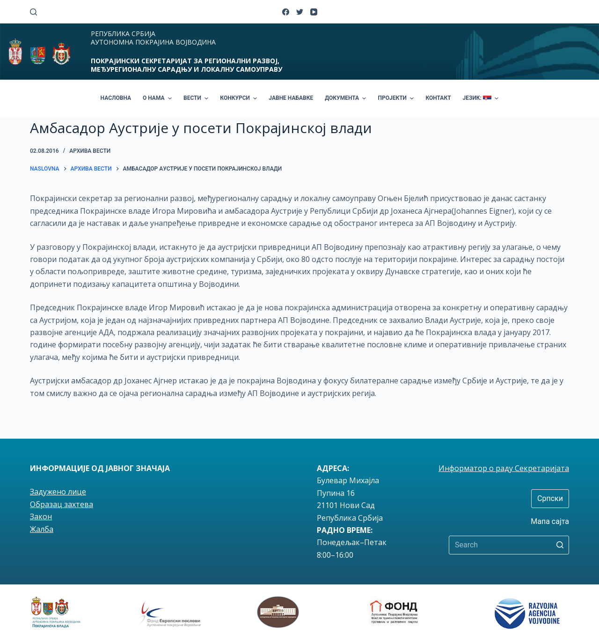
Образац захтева (61, 504)
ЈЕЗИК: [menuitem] (482, 98)
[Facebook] (285, 11)
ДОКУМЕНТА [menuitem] (346, 98)
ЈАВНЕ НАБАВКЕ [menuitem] (291, 98)
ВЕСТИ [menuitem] (197, 98)
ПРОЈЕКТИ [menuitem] (397, 98)
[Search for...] (509, 545)
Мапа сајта (550, 521)
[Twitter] (299, 11)
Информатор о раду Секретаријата (503, 468)
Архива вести (89, 151)
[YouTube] (313, 11)
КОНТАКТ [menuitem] (438, 98)
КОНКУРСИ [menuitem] (239, 98)
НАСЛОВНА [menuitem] (116, 98)
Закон (41, 516)
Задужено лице (58, 491)
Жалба (41, 529)
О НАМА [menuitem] (158, 98)
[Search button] (559, 545)
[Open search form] (33, 11)
